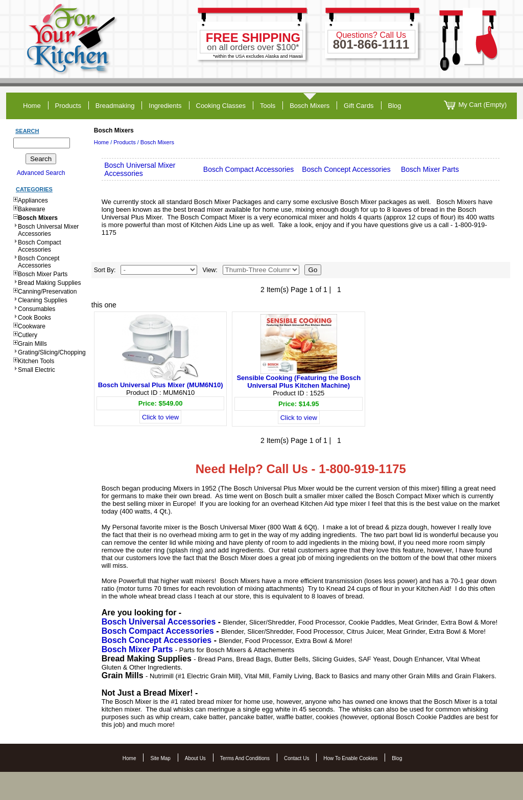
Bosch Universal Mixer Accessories (48, 230)
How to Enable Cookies (350, 758)
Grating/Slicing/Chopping (52, 352)
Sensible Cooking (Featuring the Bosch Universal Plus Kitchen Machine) (298, 381)
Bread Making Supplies (49, 282)
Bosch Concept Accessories (38, 262)
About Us (195, 758)
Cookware (31, 326)
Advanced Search (41, 172)
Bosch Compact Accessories (39, 246)
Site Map (160, 758)
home (32, 105)
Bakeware (31, 209)
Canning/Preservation (47, 291)
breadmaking (115, 105)
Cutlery (27, 335)
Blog (397, 758)
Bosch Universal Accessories (159, 621)
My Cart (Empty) (475, 105)
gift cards (359, 105)
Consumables (36, 309)
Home (101, 142)
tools (267, 105)
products (68, 105)
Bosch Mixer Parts (42, 274)
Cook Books (34, 317)
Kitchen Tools (36, 361)
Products (124, 142)
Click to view (160, 417)
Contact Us (296, 758)
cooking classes (221, 105)
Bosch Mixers (309, 105)
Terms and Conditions (245, 758)
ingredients (165, 105)
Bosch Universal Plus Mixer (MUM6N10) (160, 385)
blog (394, 105)
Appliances (33, 200)
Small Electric (36, 369)
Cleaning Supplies (42, 300)
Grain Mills (32, 343)
